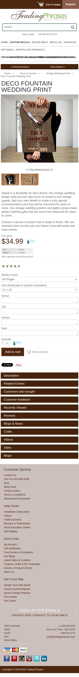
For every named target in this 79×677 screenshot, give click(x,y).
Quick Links (11, 538)
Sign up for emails (39, 610)
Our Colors (10, 600)
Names (5, 317)
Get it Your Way (14, 579)
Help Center (28, 34)
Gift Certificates (12, 548)
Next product (58, 67)
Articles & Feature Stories (18, 568)
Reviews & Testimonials (17, 523)
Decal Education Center (17, 527)
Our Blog (70, 42)
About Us (9, 571)
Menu (7, 4)
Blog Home (10, 486)
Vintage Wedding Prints (58, 73)
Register (71, 4)
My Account (10, 544)
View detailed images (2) (41, 169)
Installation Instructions (16, 511)
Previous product (20, 67)
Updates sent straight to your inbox (39, 615)
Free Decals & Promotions (18, 552)
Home (4, 42)
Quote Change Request (17, 592)
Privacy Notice (12, 490)
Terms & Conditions (14, 494)
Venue (5, 295)
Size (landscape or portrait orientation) (24, 285)
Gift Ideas (7, 49)
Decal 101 (56, 42)
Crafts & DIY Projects (30, 49)
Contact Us (10, 475)
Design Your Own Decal (17, 585)
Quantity (6, 339)
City (3, 306)
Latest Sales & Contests (17, 560)
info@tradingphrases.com (61, 636)
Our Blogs (9, 556)
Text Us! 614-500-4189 (16, 479)
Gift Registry (11, 531)
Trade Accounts (12, 519)
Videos (8, 515)
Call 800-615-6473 (47, 34)
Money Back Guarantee (17, 498)
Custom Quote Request (17, 589)
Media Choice (9, 274)
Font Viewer (10, 596)
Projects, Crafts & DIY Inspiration (22, 564)
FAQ (6, 483)
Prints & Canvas (28, 73)
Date (4, 328)
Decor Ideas (40, 42)
